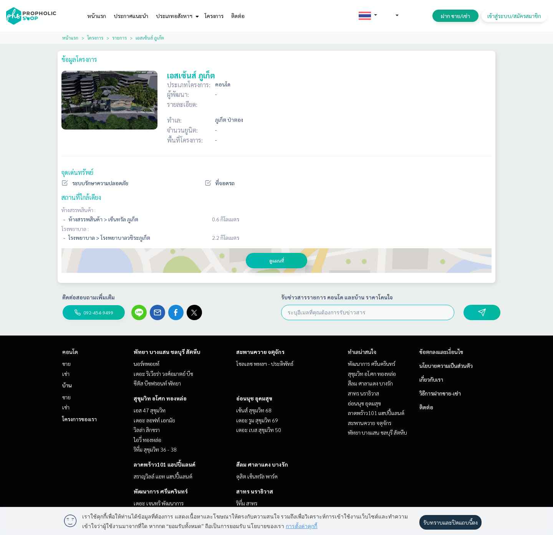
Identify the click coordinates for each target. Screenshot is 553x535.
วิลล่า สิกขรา (147, 429)
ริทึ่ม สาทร (246, 503)
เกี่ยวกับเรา (431, 379)
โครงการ (214, 15)
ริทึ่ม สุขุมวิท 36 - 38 (155, 449)
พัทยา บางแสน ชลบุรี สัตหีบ (167, 351)
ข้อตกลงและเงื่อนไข (441, 351)
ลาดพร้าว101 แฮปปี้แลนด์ (164, 464)
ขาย (66, 363)
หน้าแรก (96, 15)
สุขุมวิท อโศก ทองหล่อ (160, 398)
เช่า (66, 373)
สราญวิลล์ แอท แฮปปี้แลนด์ (163, 476)
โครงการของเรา (79, 418)
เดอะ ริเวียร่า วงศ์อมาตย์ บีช (163, 373)
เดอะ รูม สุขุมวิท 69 (257, 420)
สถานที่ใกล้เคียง (81, 197)
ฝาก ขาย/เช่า (455, 15)
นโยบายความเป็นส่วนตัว (446, 365)
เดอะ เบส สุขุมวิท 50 (258, 429)
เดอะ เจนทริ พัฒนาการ (159, 503)
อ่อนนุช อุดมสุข (254, 398)
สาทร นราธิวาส (254, 491)
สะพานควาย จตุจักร (260, 351)
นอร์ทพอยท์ (146, 363)
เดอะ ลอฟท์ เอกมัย (154, 420)
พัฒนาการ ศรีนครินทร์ (161, 491)
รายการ (119, 38)
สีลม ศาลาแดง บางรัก (262, 464)
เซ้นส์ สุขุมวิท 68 (254, 410)
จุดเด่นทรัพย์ (77, 172)
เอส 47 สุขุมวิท (150, 410)
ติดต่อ (238, 15)
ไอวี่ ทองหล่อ (147, 439)
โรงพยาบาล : (75, 228)
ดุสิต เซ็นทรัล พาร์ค (257, 476)
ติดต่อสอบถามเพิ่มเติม (88, 297)
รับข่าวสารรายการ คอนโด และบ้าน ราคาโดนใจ (337, 297)
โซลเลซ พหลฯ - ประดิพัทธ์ (264, 363)
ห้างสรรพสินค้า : (78, 209)
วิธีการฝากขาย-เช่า (440, 393)
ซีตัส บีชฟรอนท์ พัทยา (157, 383)
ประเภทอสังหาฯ (176, 15)
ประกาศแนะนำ (131, 15)
